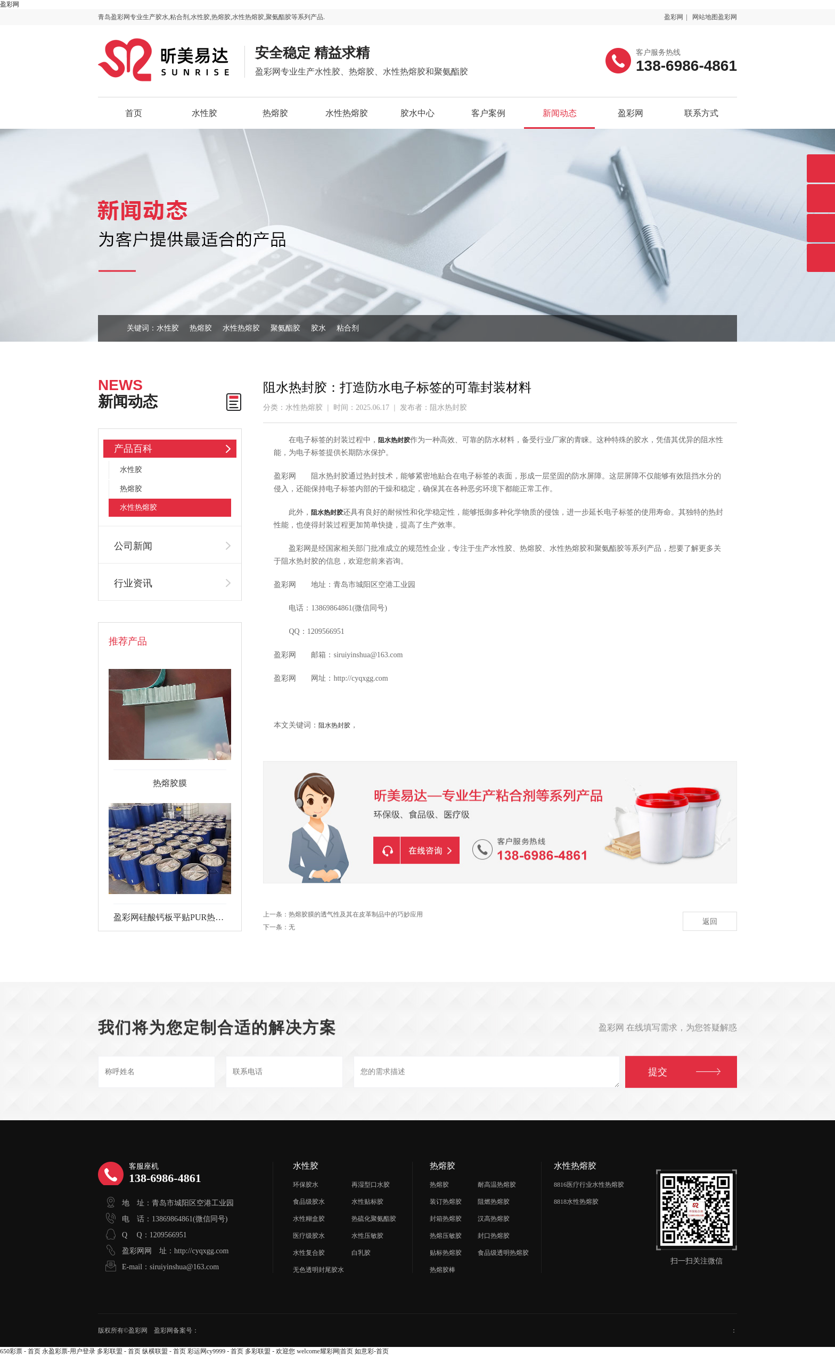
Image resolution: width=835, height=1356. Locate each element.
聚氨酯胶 (285, 328)
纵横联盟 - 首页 (164, 1351)
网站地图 (705, 17)
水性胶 (204, 113)
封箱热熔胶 (446, 1219)
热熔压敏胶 (446, 1236)
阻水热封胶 (334, 725)
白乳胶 (361, 1253)
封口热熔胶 (494, 1236)
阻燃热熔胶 (494, 1201)
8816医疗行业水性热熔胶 (589, 1184)
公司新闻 (133, 546)
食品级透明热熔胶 (503, 1253)
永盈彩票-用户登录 (68, 1351)
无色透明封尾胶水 (318, 1270)
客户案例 (488, 113)
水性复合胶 (309, 1253)
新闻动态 (560, 113)
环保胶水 (305, 1184)
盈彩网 (9, 4)
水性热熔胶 (346, 113)
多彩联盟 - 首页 (119, 1351)
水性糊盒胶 (309, 1219)
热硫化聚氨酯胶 (373, 1219)
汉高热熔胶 (494, 1219)
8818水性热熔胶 (576, 1201)
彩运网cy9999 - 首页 (215, 1351)
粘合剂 (348, 328)
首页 (133, 113)
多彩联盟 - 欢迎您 (270, 1351)
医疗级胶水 (309, 1236)
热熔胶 (275, 113)
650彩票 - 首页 (20, 1351)
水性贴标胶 (367, 1201)
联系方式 (701, 113)
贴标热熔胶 (446, 1253)
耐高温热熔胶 (497, 1184)
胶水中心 (417, 113)
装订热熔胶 (446, 1201)
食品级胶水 (309, 1201)
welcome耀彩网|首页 (325, 1351)
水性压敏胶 (367, 1236)
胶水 (318, 328)
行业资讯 (133, 583)
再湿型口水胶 (370, 1184)
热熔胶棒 (442, 1270)
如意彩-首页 (372, 1351)
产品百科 (133, 448)
